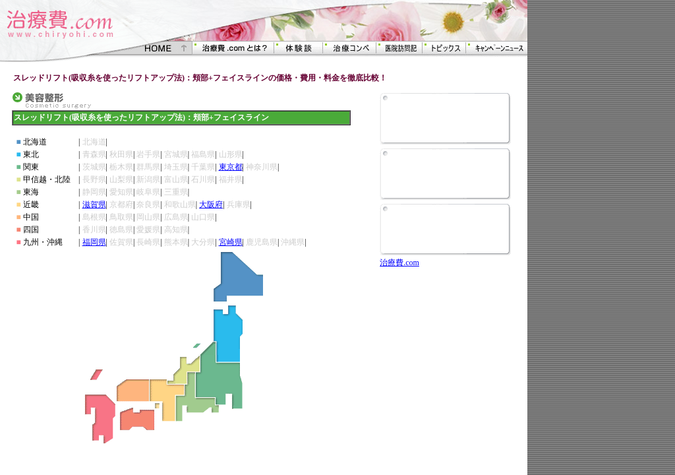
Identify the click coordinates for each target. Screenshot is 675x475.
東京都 (231, 167)
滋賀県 (94, 204)
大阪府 (211, 204)
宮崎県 (231, 242)
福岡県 (94, 242)
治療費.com (399, 262)
